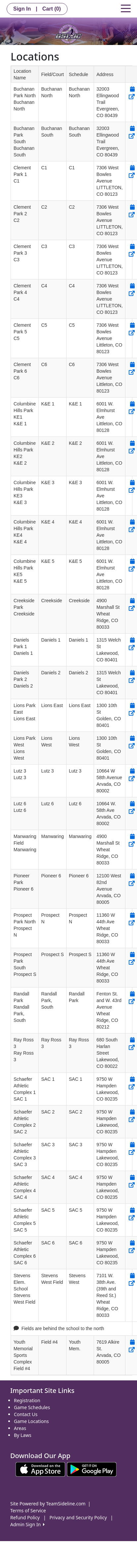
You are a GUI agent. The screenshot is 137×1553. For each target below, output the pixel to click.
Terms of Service (28, 1510)
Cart (51, 9)
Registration (27, 1400)
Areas (20, 1428)
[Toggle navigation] (126, 8)
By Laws (22, 1435)
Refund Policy (25, 1517)
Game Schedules (32, 1407)
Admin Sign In (27, 1524)
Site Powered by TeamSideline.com (47, 1503)
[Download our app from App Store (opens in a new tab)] (40, 1469)
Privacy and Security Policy (78, 1517)
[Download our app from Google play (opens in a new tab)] (91, 1469)
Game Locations (31, 1421)
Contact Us (25, 1414)
